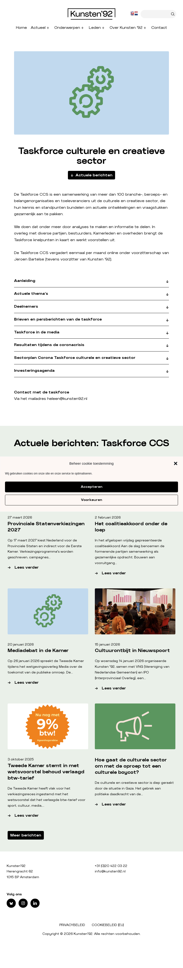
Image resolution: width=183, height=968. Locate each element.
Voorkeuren (91, 500)
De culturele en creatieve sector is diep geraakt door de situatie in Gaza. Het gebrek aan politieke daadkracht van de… (134, 788)
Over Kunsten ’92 (126, 28)
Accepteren (91, 487)
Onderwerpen (67, 28)
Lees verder (44, 567)
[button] (175, 463)
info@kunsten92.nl (110, 871)
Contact (159, 28)
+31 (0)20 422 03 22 (111, 866)
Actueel (38, 28)
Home (21, 28)
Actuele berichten (94, 175)
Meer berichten (25, 835)
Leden (95, 28)
